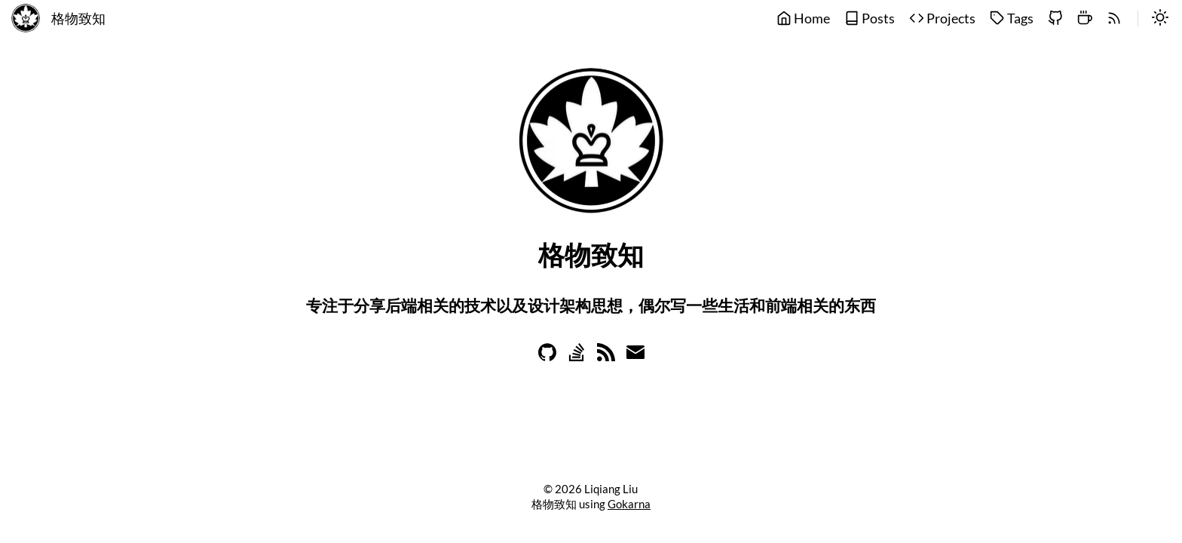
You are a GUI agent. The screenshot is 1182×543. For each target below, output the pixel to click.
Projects (942, 18)
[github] (1055, 19)
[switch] (1160, 19)
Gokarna (629, 504)
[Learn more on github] (547, 356)
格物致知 (78, 18)
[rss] (1114, 19)
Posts (869, 18)
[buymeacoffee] (1085, 19)
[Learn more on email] (635, 356)
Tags (1011, 18)
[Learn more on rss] (606, 356)
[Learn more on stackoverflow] (577, 356)
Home (803, 18)
